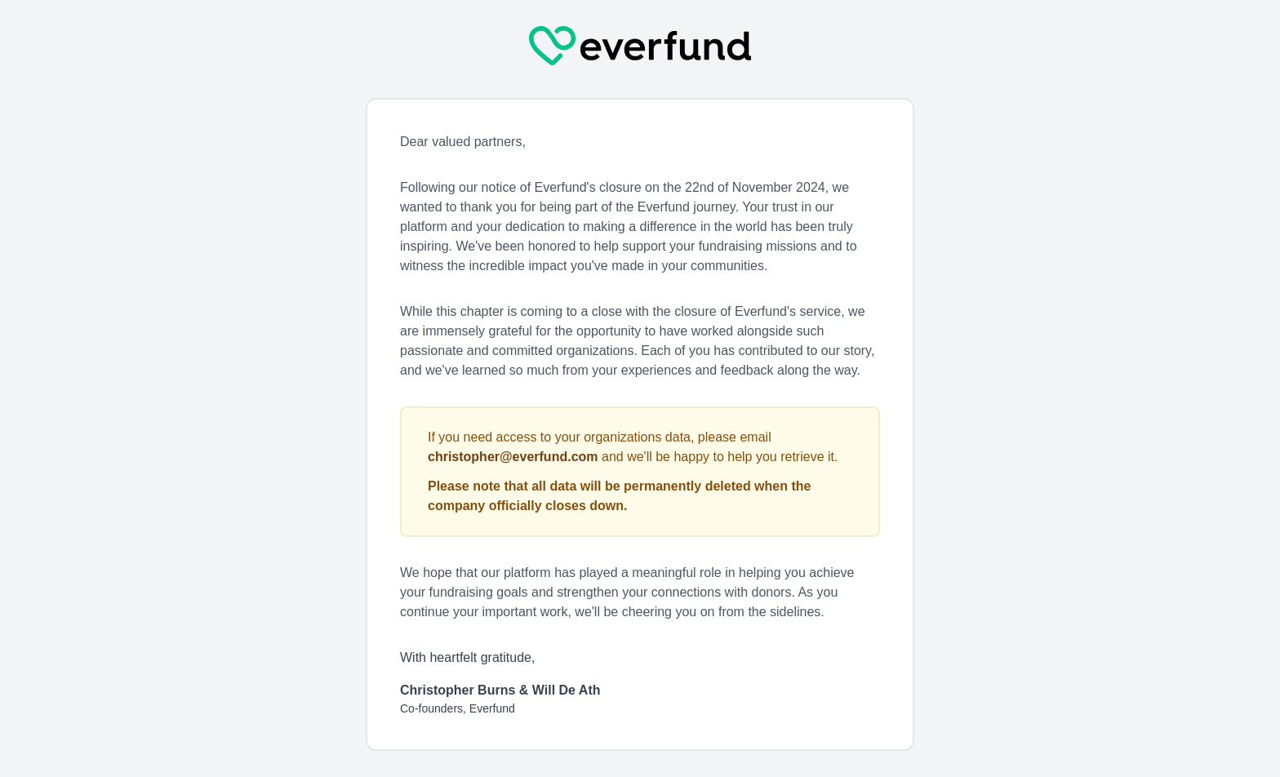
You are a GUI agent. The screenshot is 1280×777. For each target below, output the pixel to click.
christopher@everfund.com (513, 457)
